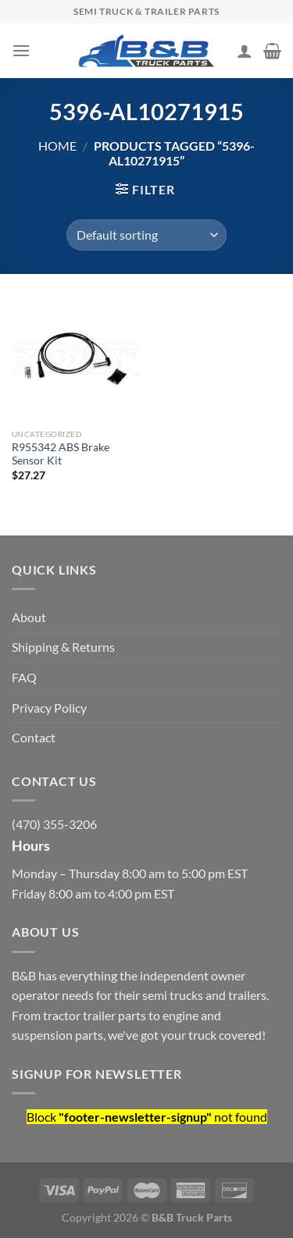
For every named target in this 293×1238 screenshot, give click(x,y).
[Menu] (21, 50)
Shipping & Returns (63, 646)
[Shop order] (146, 235)
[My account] (244, 51)
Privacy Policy (49, 707)
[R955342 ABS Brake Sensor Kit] (75, 359)
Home (57, 145)
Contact (33, 737)
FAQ (24, 677)
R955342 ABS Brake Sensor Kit (60, 454)
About (29, 617)
